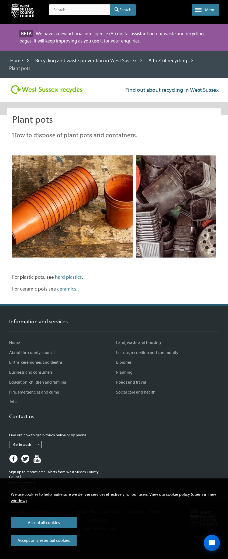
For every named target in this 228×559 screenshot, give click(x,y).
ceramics (66, 289)
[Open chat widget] (212, 543)
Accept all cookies (44, 522)
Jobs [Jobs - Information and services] (13, 401)
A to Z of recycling (167, 60)
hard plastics (68, 277)
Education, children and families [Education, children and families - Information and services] (38, 382)
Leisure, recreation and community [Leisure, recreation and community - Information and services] (147, 352)
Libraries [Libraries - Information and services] (124, 362)
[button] (205, 10)
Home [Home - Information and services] (14, 342)
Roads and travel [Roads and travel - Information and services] (131, 382)
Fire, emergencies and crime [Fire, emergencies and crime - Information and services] (34, 392)
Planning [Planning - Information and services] (124, 372)
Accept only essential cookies (44, 540)
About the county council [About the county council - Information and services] (32, 352)
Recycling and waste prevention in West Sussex (86, 60)
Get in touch (27, 444)
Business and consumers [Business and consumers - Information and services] (31, 372)
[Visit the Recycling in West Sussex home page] (46, 89)
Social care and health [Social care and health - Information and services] (136, 392)
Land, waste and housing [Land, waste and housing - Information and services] (138, 342)
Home (16, 60)
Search (125, 10)
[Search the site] (79, 10)
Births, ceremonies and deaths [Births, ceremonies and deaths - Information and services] (36, 362)
